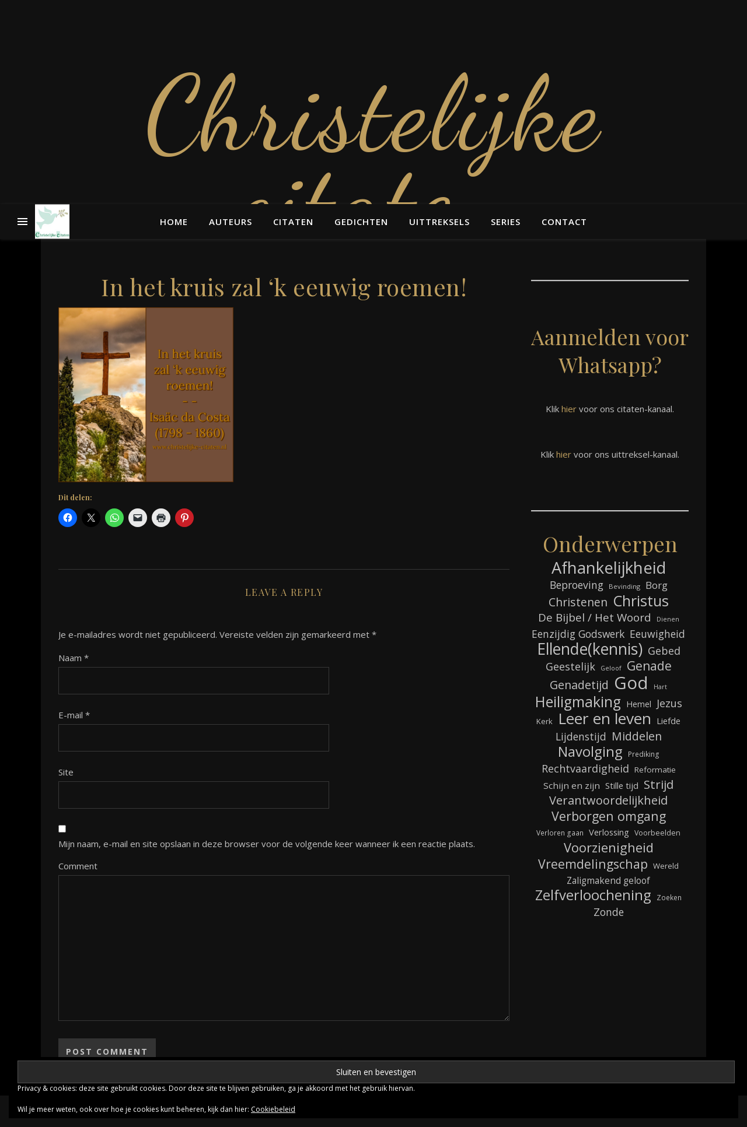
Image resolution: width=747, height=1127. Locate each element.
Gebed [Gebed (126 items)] (664, 651)
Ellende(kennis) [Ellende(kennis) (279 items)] (590, 649)
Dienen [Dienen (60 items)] (668, 619)
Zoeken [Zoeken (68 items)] (669, 897)
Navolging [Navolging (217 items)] (590, 752)
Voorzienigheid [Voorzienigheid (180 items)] (609, 847)
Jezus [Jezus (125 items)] (669, 703)
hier (569, 409)
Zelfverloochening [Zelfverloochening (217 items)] (593, 895)
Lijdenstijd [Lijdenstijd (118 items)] (581, 736)
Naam (73, 657)
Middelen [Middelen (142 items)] (637, 736)
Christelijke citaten (373, 157)
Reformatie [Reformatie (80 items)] (655, 769)
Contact (564, 221)
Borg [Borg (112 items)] (656, 585)
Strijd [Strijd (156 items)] (658, 784)
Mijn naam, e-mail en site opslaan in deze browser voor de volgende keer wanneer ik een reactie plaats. (266, 843)
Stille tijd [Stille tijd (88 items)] (621, 785)
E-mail (74, 715)
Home (174, 221)
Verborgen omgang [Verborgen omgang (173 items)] (608, 816)
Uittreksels (439, 221)
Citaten (293, 221)
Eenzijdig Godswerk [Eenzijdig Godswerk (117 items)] (578, 634)
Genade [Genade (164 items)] (649, 666)
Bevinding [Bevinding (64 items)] (624, 586)
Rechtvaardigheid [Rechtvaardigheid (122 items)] (585, 768)
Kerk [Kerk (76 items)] (544, 721)
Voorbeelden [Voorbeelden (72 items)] (657, 833)
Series (506, 221)
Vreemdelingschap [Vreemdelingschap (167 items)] (593, 863)
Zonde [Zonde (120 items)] (609, 912)
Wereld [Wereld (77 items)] (666, 866)
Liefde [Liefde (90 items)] (668, 720)
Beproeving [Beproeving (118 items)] (576, 585)
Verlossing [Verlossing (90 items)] (609, 832)
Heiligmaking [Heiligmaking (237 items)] (578, 701)
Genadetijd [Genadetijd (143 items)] (579, 684)
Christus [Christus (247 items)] (641, 601)
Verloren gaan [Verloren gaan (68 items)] (560, 832)
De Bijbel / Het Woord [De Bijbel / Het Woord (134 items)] (594, 617)
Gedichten (361, 221)
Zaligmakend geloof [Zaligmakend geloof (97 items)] (608, 880)
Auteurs (230, 221)
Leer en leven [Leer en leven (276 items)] (604, 718)
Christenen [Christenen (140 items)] (578, 602)
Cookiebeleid (273, 1109)
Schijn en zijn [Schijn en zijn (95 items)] (571, 785)
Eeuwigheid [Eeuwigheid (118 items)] (657, 634)
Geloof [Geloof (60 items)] (611, 668)
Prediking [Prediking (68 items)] (643, 754)
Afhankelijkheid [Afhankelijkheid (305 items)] (608, 567)
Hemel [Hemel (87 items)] (638, 704)
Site (66, 772)
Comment (77, 866)
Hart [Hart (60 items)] (660, 687)
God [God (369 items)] (631, 683)
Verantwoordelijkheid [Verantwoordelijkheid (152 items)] (608, 800)
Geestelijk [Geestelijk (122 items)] (570, 666)
